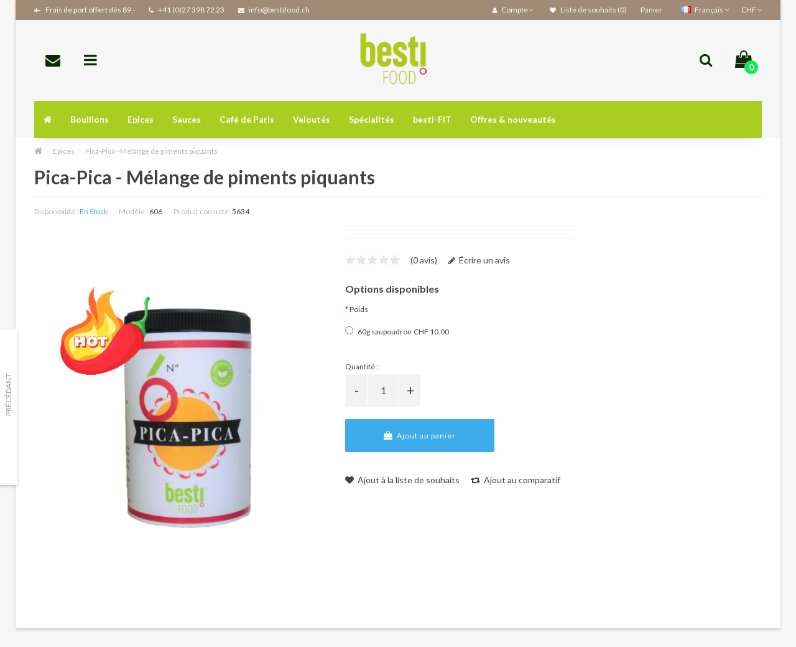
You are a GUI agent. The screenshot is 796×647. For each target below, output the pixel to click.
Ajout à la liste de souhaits (402, 480)
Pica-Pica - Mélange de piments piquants (151, 151)
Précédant (8, 395)
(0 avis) (423, 260)
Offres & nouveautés (513, 119)
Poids (358, 309)
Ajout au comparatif (515, 480)
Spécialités (371, 119)
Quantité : (361, 366)
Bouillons (89, 119)
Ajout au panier (420, 435)
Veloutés (311, 119)
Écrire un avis (479, 260)
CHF (751, 9)
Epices (140, 119)
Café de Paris (247, 119)
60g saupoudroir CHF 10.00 (397, 331)
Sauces (186, 119)
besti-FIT (432, 119)
